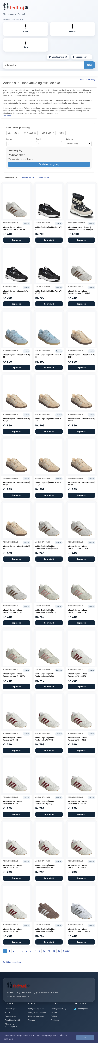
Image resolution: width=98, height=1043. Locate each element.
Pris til (38, 139)
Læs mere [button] (8, 1039)
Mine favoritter (57, 57)
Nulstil (61, 133)
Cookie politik (81, 1008)
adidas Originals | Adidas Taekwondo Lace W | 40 (77, 611)
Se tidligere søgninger (12, 962)
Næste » (66, 951)
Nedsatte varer (81, 57)
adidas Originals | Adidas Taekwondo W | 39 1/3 (44, 802)
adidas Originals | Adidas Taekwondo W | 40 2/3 (77, 739)
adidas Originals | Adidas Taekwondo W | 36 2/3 (77, 866)
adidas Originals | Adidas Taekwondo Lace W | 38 (44, 675)
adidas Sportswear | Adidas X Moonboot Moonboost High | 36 (80, 228)
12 (54, 951)
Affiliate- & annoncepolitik (11, 1025)
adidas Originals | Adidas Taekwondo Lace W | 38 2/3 (79, 292)
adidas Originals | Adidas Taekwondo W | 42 (12, 739)
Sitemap (31, 1020)
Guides (54, 1016)
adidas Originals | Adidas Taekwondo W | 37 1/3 (44, 866)
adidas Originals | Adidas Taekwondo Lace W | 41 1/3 (46, 611)
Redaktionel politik (12, 1020)
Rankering (55, 1020)
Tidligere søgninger (36, 1016)
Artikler (54, 1012)
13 (59, 951)
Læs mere (7, 116)
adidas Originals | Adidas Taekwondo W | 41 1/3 (44, 739)
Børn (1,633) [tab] (44, 177)
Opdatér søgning (49, 164)
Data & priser (10, 1016)
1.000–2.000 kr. (47, 133)
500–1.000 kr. (30, 133)
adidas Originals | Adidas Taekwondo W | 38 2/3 (77, 802)
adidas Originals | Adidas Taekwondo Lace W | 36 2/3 (14, 228)
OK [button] (85, 1037)
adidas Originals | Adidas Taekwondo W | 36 (12, 930)
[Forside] (15, 6)
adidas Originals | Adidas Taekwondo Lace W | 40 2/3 (46, 547)
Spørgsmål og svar (36, 1008)
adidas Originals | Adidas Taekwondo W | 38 (12, 866)
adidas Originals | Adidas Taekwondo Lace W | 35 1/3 (79, 930)
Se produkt (16, 240)
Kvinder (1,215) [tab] (11, 177)
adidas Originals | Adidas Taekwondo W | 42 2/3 (77, 675)
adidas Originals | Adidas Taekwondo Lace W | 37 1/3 (78, 547)
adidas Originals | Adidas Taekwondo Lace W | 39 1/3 (14, 675)
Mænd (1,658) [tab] (28, 177)
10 (44, 951)
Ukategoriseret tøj (58, 1008)
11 (49, 951)
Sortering (69, 139)
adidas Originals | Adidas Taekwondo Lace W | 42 (44, 930)
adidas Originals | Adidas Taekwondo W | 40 (12, 802)
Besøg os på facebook (37, 1012)
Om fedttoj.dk (11, 1008)
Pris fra (9, 139)
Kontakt (8, 1012)
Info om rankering (87, 79)
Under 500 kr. (14, 133)
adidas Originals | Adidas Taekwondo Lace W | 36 (12, 611)
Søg (89, 65)
